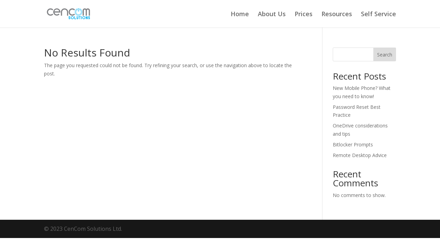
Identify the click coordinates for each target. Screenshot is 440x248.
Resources (336, 14)
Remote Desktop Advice (360, 155)
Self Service (378, 14)
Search (384, 54)
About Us (272, 14)
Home (240, 14)
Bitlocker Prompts (353, 144)
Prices (303, 14)
